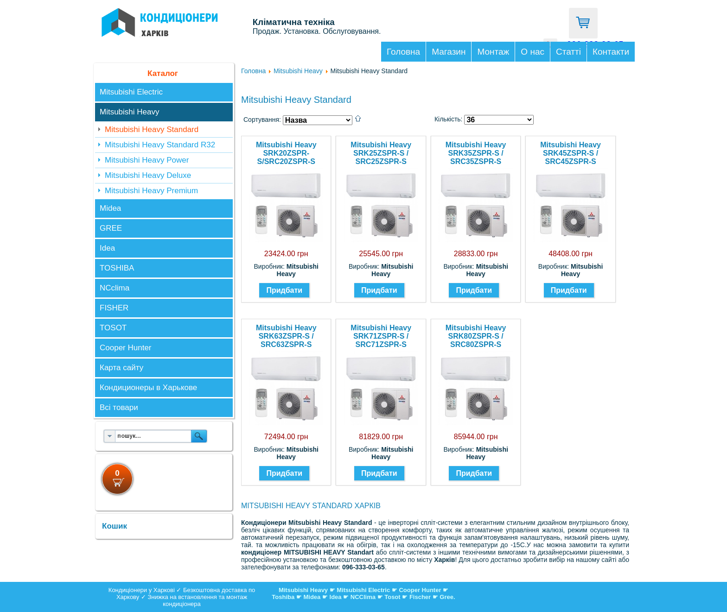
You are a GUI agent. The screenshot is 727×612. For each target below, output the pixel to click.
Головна (403, 52)
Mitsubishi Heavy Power (147, 160)
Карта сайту (121, 367)
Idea (107, 248)
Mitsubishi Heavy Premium (151, 190)
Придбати (284, 290)
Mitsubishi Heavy (129, 111)
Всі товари (119, 407)
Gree (446, 596)
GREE (111, 228)
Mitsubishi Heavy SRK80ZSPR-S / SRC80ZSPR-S (476, 336)
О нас (532, 52)
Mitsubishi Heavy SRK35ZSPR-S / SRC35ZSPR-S (476, 153)
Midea (110, 208)
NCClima (363, 596)
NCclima (114, 288)
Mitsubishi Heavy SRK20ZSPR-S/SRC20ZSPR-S (286, 153)
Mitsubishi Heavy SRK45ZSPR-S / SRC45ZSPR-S (570, 153)
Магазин (449, 52)
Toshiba (283, 596)
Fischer (420, 596)
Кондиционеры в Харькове (148, 387)
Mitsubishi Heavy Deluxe (148, 175)
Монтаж (493, 52)
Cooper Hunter (126, 347)
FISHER (114, 307)
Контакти (611, 52)
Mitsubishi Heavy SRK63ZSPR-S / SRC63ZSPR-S (286, 336)
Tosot (393, 596)
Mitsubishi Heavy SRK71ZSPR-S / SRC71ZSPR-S (381, 336)
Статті (568, 52)
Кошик (114, 526)
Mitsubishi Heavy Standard (151, 129)
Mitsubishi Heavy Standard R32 (160, 144)
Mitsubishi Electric (131, 92)
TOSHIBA (117, 268)
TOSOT (113, 327)
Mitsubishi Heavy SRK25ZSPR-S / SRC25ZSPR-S (381, 153)
